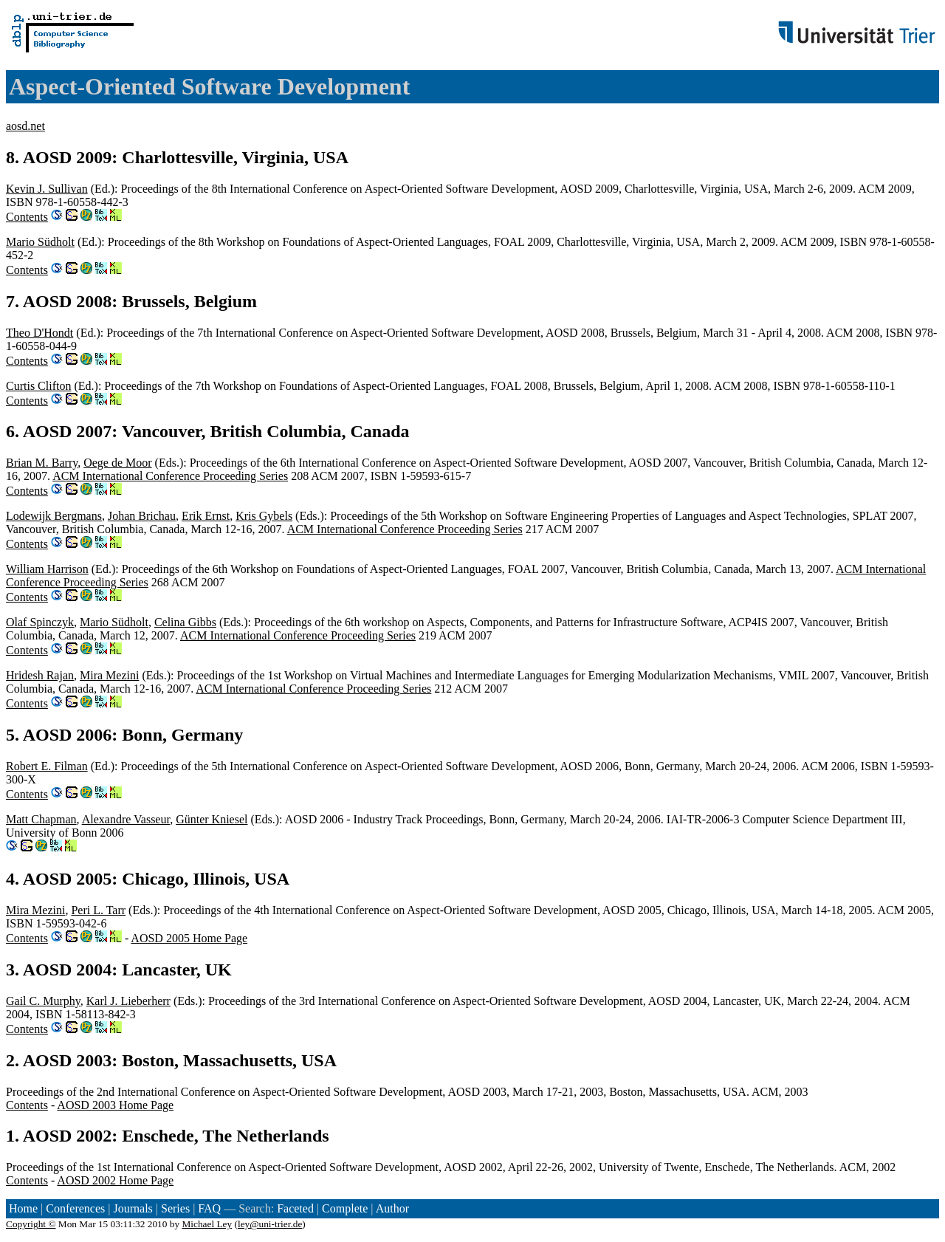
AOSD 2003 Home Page (115, 1105)
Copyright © (31, 1223)
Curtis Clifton (38, 386)
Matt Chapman (41, 819)
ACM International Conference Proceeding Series (170, 476)
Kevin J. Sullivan (47, 188)
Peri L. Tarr (98, 910)
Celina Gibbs (185, 622)
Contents (27, 216)
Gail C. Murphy (43, 1001)
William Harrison (47, 569)
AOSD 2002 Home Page (115, 1180)
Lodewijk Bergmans (54, 516)
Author (392, 1208)
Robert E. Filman (47, 766)
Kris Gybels (264, 516)
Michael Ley (207, 1223)
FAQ (209, 1208)
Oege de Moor (117, 462)
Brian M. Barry (42, 462)
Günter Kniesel (211, 819)
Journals (132, 1208)
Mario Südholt (40, 242)
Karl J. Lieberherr (128, 1001)
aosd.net (25, 126)
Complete (345, 1208)
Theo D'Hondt (39, 332)
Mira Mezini (109, 675)
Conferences (75, 1208)
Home (23, 1208)
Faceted (295, 1208)
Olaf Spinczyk (40, 622)
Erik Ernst (206, 516)
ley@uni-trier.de (270, 1223)
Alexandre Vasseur (126, 819)
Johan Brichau (142, 516)
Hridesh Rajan (40, 675)
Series (175, 1208)
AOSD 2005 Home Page (189, 938)
